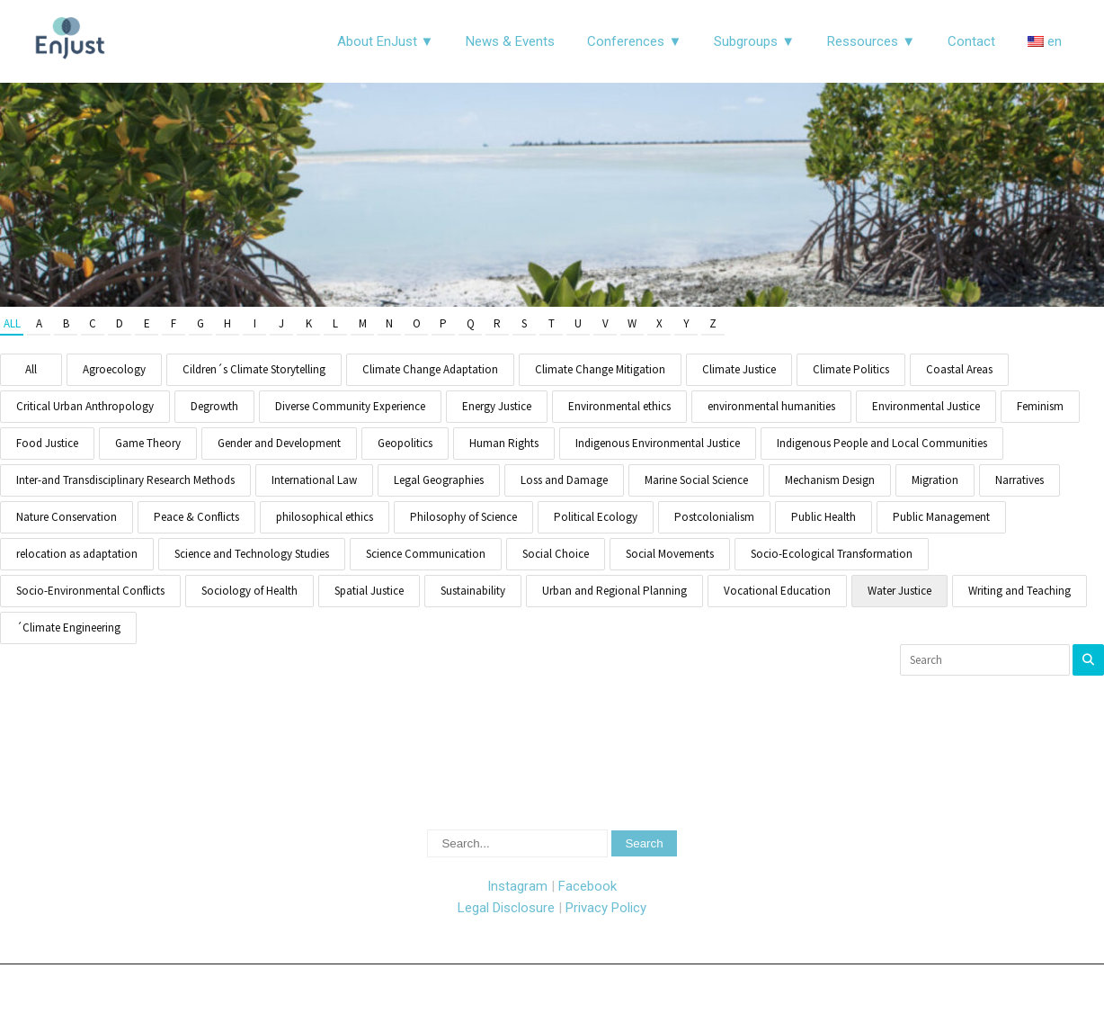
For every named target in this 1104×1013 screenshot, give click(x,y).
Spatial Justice (369, 590)
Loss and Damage (564, 480)
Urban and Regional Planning (614, 590)
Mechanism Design (830, 480)
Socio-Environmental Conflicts (90, 590)
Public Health (823, 516)
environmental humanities (771, 406)
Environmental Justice (926, 406)
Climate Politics (851, 369)
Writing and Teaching (1019, 590)
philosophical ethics (324, 516)
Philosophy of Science (463, 516)
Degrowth (214, 406)
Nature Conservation (66, 516)
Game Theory (148, 443)
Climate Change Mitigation (600, 369)
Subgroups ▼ (754, 41)
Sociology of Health (249, 590)
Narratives (1019, 480)
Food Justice (47, 443)
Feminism (1040, 406)
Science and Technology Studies (251, 553)
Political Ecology (595, 516)
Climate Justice (739, 369)
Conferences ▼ (634, 41)
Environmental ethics (619, 406)
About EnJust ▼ (385, 41)
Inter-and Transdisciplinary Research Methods (125, 480)
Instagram (517, 886)
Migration (935, 480)
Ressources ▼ (871, 41)
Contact (971, 41)
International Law (314, 480)
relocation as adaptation (77, 553)
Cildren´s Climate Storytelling (254, 369)
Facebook (587, 886)
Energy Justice (496, 406)
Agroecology (114, 369)
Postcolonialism (714, 516)
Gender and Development (279, 443)
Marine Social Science (696, 480)
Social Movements (670, 553)
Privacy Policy (605, 908)
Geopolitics (405, 443)
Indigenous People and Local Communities (882, 443)
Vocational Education (777, 590)
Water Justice (899, 590)
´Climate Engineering (68, 627)
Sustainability (473, 590)
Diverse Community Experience (350, 406)
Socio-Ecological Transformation (832, 553)
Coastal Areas (959, 369)
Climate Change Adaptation (430, 369)
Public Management (941, 516)
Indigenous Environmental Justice (657, 443)
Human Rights (504, 443)
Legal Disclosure (506, 908)
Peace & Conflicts (196, 516)
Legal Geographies (439, 480)
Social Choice (555, 553)
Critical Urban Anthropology (85, 406)
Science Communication (425, 553)
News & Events (510, 41)
